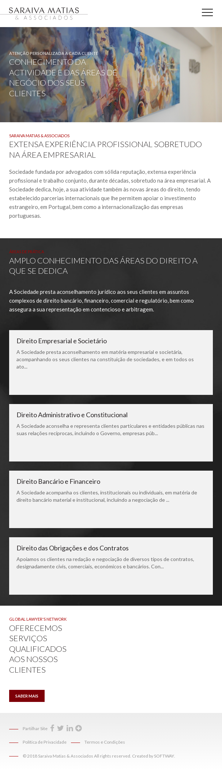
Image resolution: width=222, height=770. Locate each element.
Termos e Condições (104, 742)
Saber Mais (26, 696)
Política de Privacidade (45, 742)
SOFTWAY (164, 756)
